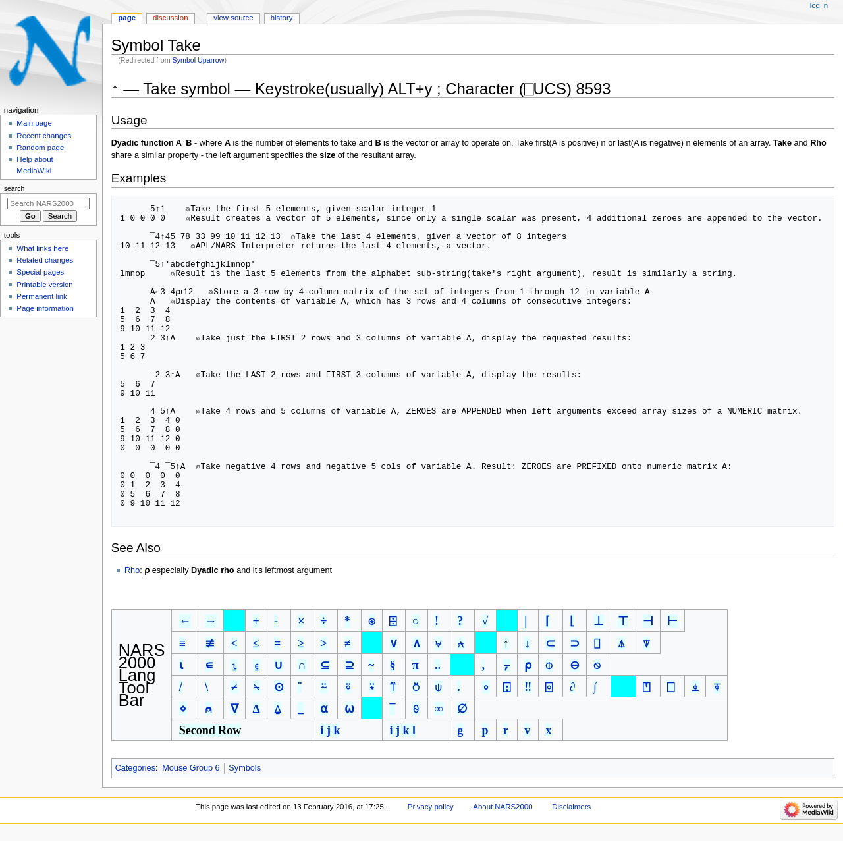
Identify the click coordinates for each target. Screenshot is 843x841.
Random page (40, 147)
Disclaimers (571, 816)
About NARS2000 (502, 816)
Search (14, 188)
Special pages (40, 272)
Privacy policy (431, 816)
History (282, 18)
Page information (45, 308)
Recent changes (43, 136)
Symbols (245, 777)
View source (233, 18)
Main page (34, 123)
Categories (135, 777)
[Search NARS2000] (48, 203)
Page (127, 18)
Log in (819, 5)
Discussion (170, 18)
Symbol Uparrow (199, 60)
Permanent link (41, 296)
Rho (132, 579)
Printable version (44, 284)
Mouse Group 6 (190, 777)
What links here (42, 248)
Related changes (44, 260)
